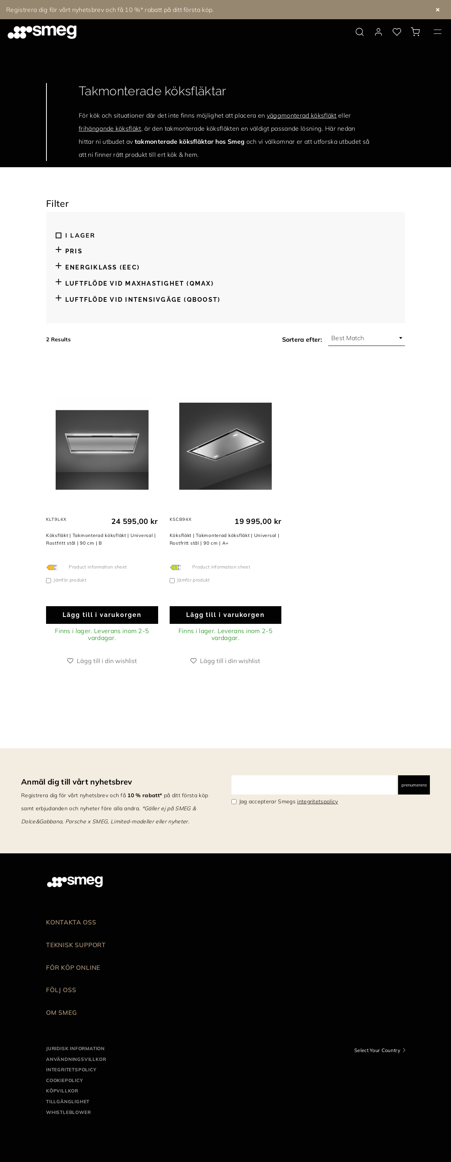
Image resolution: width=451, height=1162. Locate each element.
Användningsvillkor (76, 1059)
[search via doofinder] (360, 32)
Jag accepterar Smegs (288, 801)
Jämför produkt (69, 580)
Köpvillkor (62, 1091)
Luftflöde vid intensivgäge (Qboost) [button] (142, 299)
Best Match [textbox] (347, 338)
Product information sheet (98, 567)
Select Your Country (377, 1050)
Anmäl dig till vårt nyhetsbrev (76, 781)
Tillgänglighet (67, 1101)
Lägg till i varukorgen (102, 614)
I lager (80, 235)
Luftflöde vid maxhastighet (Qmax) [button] (139, 283)
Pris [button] (74, 251)
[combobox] (366, 337)
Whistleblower (68, 1112)
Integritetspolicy (71, 1069)
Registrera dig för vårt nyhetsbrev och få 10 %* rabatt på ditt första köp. (110, 9)
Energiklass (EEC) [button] (102, 267)
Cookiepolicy (64, 1080)
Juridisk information (75, 1048)
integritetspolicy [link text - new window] (317, 801)
